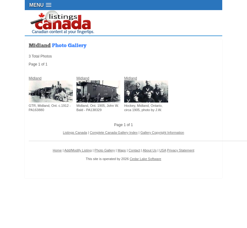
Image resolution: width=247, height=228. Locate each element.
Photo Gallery (104, 150)
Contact (134, 150)
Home (57, 150)
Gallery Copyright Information (162, 132)
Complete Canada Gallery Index (114, 132)
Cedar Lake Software (145, 159)
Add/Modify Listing (78, 150)
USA (162, 150)
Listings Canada (75, 132)
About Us (150, 150)
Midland (40, 45)
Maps (122, 150)
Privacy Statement (180, 150)
